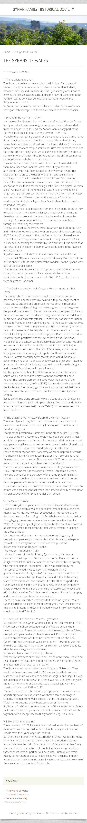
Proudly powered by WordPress (27, 813)
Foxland (73, 813)
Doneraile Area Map (17, 798)
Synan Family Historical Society (43, 9)
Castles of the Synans (18, 794)
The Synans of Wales (17, 790)
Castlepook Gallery (16, 802)
